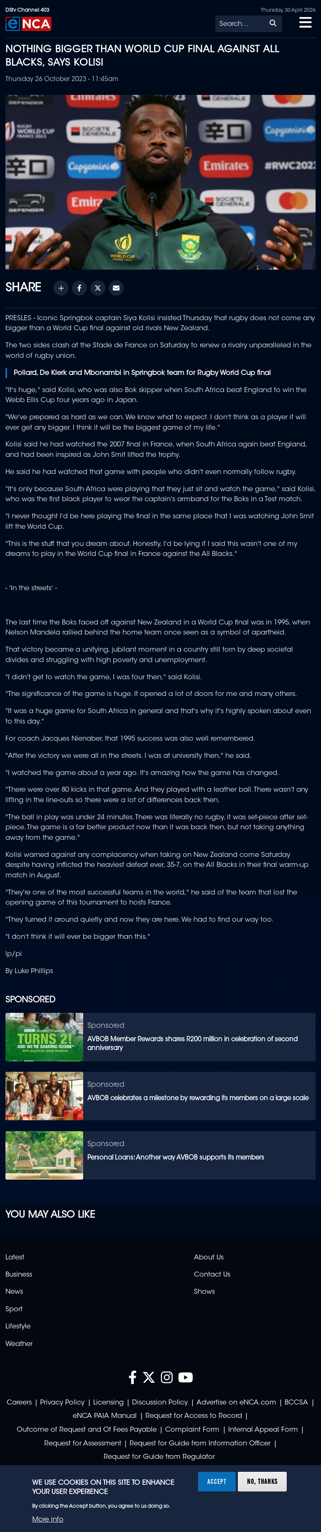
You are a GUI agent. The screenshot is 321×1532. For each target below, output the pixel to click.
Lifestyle (18, 1326)
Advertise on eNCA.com (236, 1402)
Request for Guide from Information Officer (200, 1443)
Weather (19, 1344)
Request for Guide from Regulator (159, 1457)
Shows (204, 1292)
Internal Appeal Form (263, 1430)
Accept (217, 1481)
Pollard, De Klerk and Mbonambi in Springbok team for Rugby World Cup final (142, 373)
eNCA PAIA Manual (105, 1416)
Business (18, 1275)
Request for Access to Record (193, 1416)
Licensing (108, 1402)
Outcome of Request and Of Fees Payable (87, 1430)
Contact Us (212, 1275)
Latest (14, 1257)
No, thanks (262, 1481)
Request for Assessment (82, 1443)
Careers (19, 1402)
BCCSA (296, 1402)
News (14, 1292)
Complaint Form (192, 1430)
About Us (209, 1257)
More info (48, 1520)
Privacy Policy (62, 1402)
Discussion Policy (160, 1402)
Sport (14, 1309)
